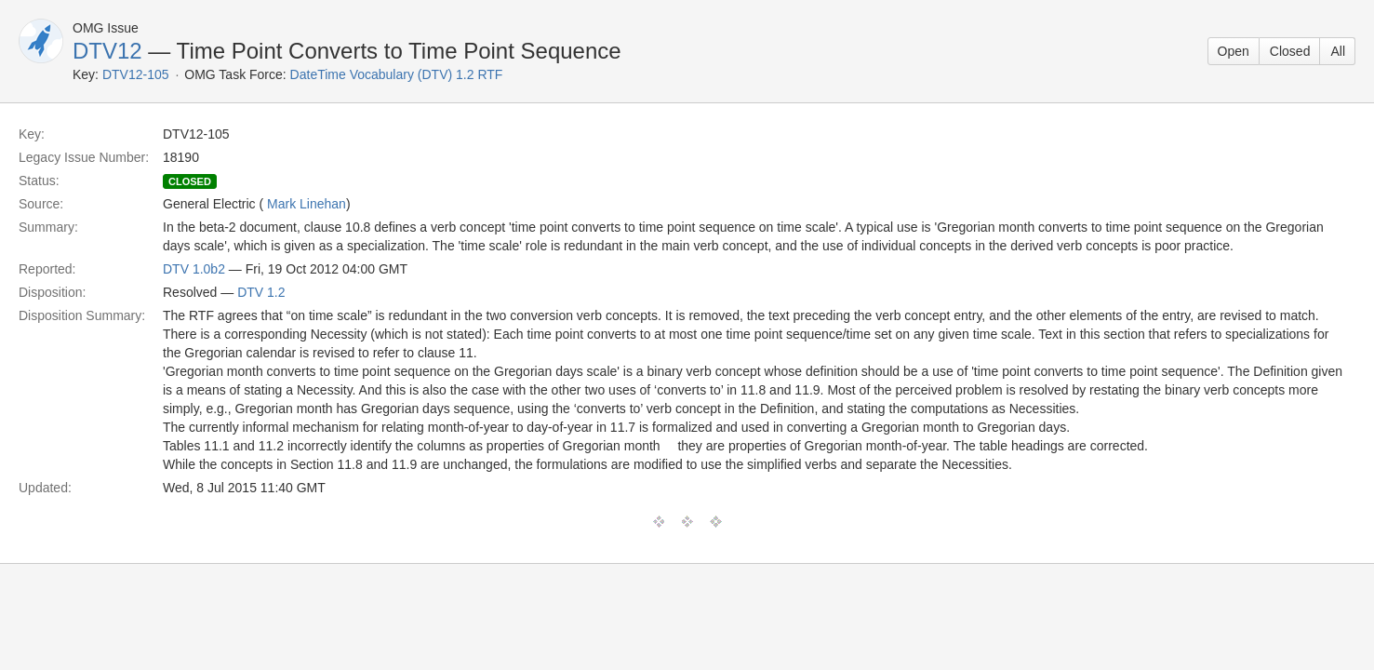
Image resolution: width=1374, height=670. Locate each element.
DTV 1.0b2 (194, 268)
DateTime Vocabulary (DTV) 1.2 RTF (396, 74)
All (1337, 51)
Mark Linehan (306, 203)
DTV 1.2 (261, 292)
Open (1233, 51)
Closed (1290, 51)
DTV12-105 (135, 74)
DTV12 (107, 50)
